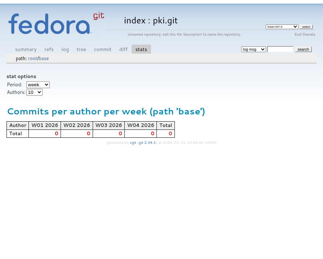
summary (26, 49)
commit (102, 49)
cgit (133, 142)
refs (49, 49)
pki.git (165, 20)
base (44, 58)
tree (81, 49)
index (135, 20)
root (32, 58)
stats (141, 49)
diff (123, 49)
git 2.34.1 (147, 142)
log (65, 49)
